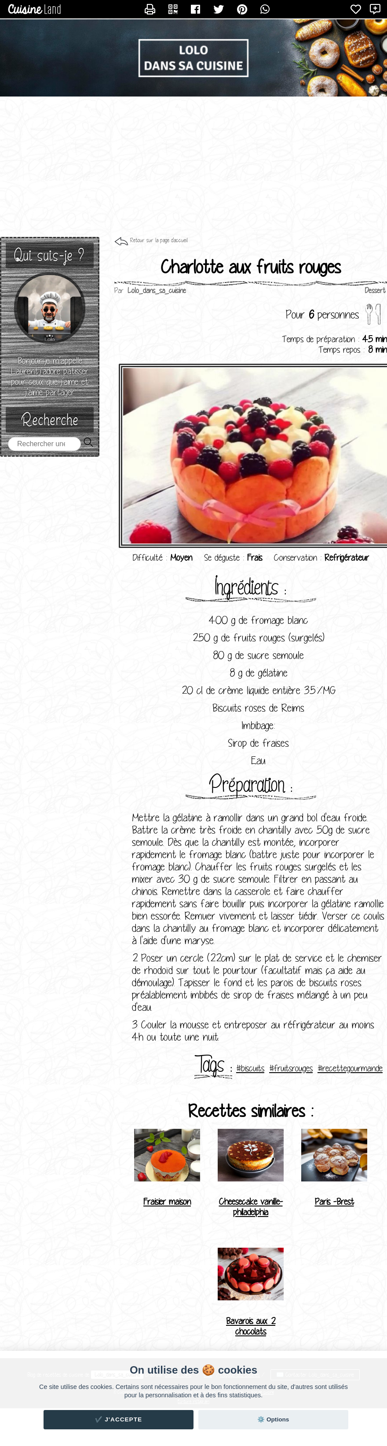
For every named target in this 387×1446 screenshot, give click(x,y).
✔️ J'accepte (118, 1419)
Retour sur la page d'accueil (159, 240)
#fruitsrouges (291, 1068)
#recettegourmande (350, 1068)
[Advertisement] (193, 166)
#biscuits (250, 1068)
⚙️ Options (273, 1419)
